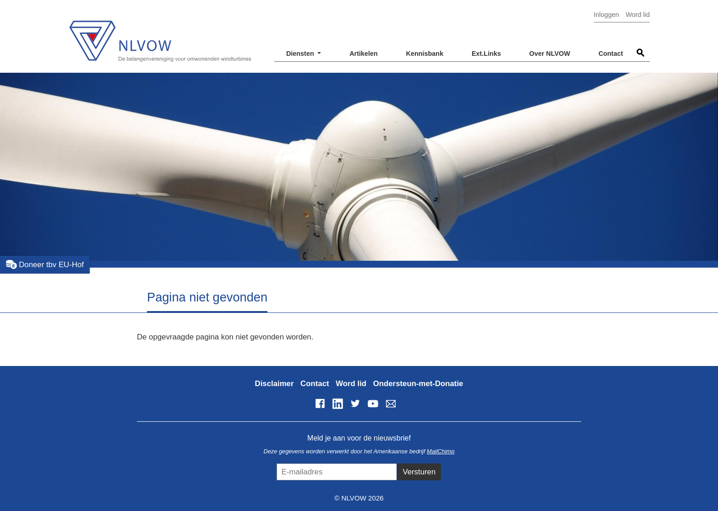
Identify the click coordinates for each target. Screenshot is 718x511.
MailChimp (440, 451)
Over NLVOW (549, 53)
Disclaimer (274, 383)
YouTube (373, 403)
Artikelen (363, 53)
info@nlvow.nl (390, 403)
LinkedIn (337, 403)
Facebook (320, 403)
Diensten (301, 53)
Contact (610, 53)
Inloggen (606, 14)
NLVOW (159, 35)
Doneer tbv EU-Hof (45, 264)
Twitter (355, 403)
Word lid (638, 14)
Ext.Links (486, 53)
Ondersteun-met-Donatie (418, 383)
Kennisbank (425, 53)
